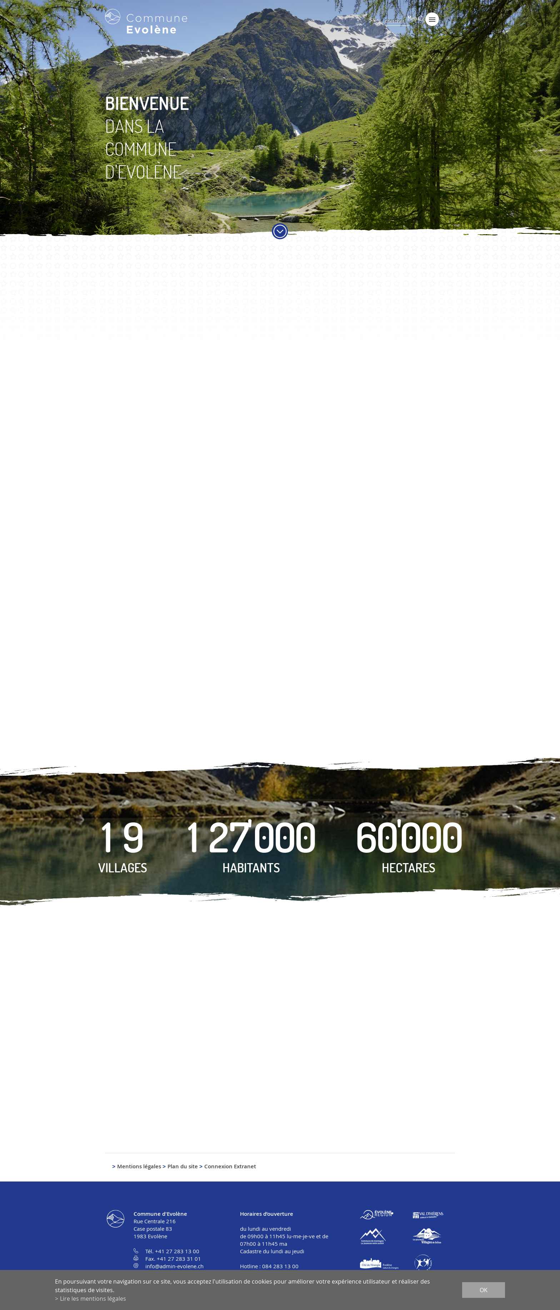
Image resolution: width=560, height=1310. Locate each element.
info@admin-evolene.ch (174, 1266)
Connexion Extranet (230, 1167)
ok (484, 1290)
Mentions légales (139, 1167)
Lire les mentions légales (93, 1299)
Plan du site (183, 1167)
